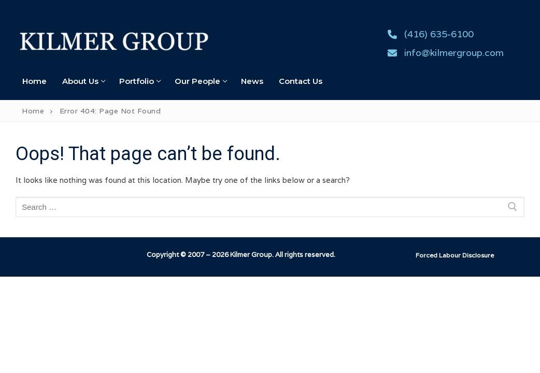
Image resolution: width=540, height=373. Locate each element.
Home (33, 111)
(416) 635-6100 (428, 34)
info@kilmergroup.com (443, 53)
